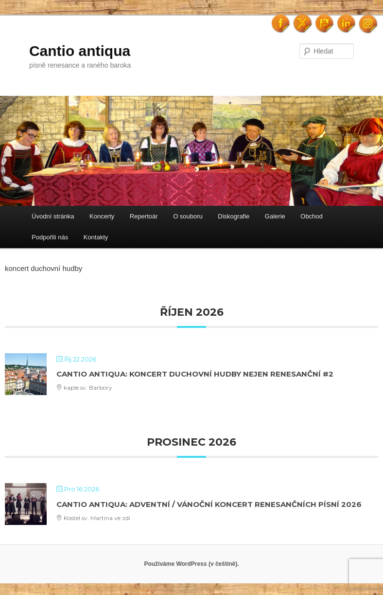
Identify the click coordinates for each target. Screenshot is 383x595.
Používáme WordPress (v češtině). (191, 563)
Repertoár (144, 216)
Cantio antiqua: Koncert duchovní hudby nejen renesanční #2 (194, 374)
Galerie (275, 216)
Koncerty (101, 216)
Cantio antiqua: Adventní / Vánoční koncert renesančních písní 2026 (209, 504)
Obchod (311, 216)
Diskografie (233, 216)
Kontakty (96, 237)
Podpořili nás (50, 237)
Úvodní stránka (53, 216)
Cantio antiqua (79, 51)
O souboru (188, 216)
